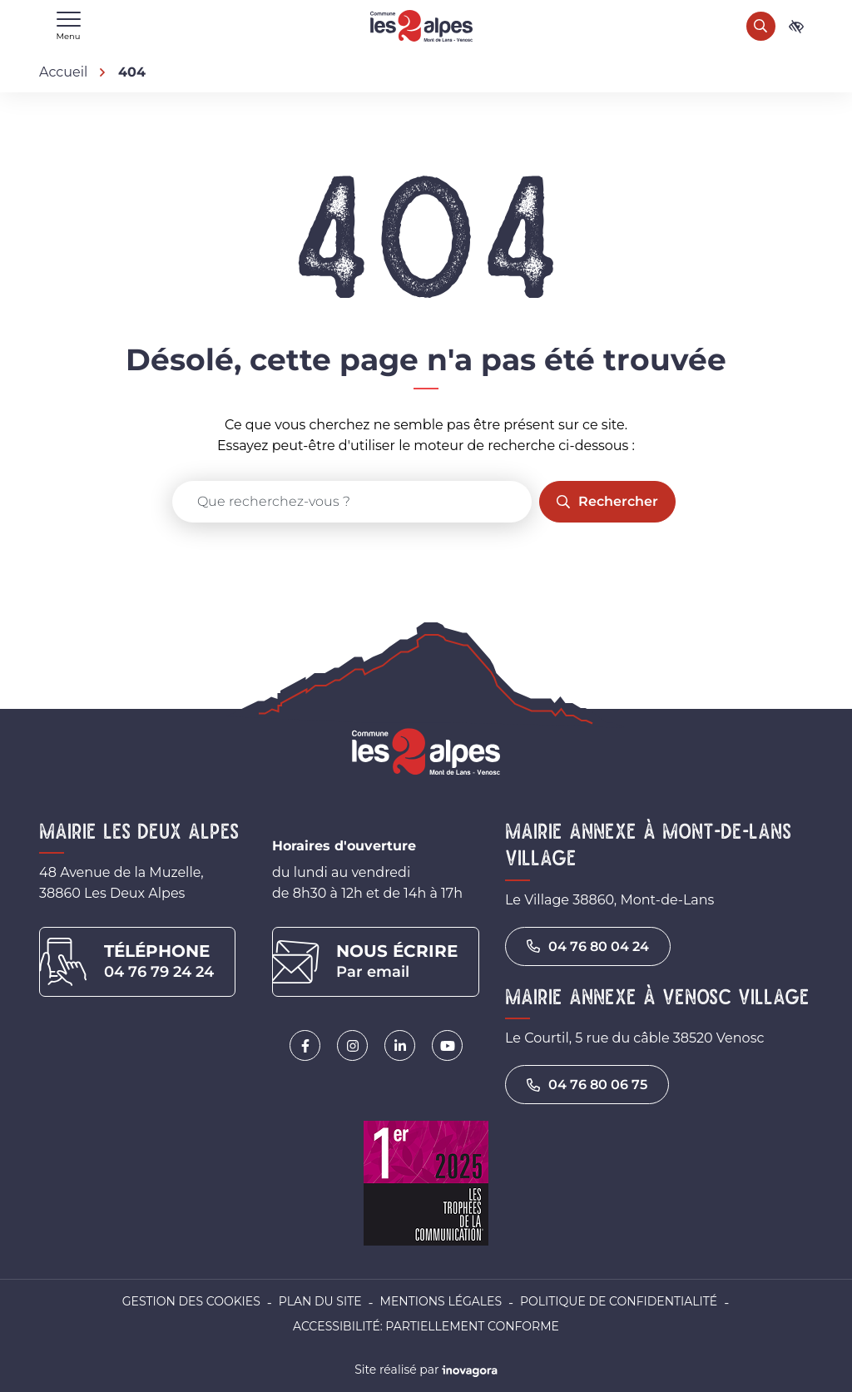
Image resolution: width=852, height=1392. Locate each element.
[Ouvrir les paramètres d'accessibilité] (796, 26)
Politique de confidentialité (618, 1301)
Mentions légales (441, 1301)
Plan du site (320, 1301)
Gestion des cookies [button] (191, 1301)
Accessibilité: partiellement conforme (426, 1326)
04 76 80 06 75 (587, 1084)
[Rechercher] (760, 26)
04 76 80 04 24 (588, 946)
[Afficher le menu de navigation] (68, 26)
